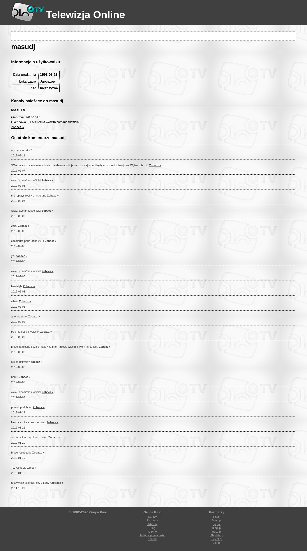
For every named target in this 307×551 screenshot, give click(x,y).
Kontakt (152, 539)
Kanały (152, 516)
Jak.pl (217, 542)
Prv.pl (216, 516)
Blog (152, 528)
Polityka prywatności (152, 535)
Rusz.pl (216, 531)
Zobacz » (17, 127)
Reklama (152, 520)
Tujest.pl (216, 539)
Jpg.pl (217, 524)
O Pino (152, 531)
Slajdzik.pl (216, 535)
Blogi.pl (216, 528)
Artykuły (152, 524)
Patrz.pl (217, 520)
